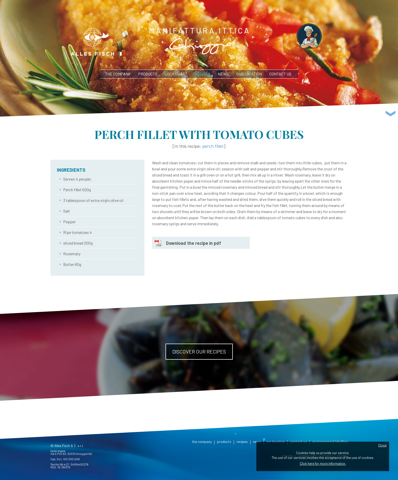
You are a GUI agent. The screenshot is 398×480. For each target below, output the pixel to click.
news (223, 73)
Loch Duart (176, 73)
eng (309, 58)
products (147, 73)
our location (249, 73)
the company (118, 73)
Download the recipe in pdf (193, 243)
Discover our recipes (199, 351)
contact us (280, 73)
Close (382, 445)
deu (321, 58)
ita (297, 58)
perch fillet (213, 146)
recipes (202, 73)
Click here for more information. (323, 463)
